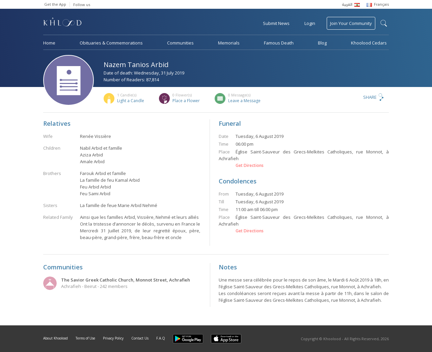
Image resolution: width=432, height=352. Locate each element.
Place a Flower (186, 101)
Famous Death (279, 43)
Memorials (229, 43)
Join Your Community (351, 23)
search (383, 23)
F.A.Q (160, 338)
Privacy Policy (113, 338)
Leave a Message (244, 101)
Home (49, 43)
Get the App (55, 4)
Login (309, 23)
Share (370, 97)
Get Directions (250, 165)
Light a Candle (130, 101)
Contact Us (139, 338)
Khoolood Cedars (369, 43)
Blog (322, 43)
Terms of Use (85, 338)
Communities (180, 43)
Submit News (276, 23)
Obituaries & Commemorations (111, 43)
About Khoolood (55, 338)
